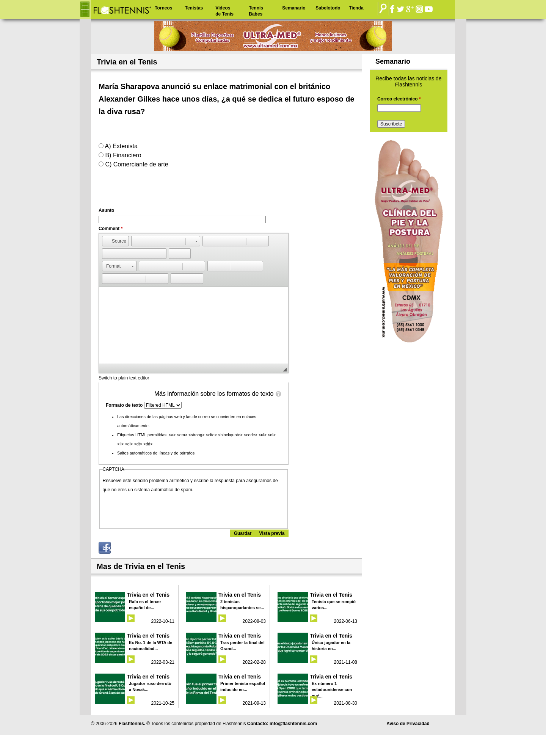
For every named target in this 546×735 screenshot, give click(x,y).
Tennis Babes (256, 11)
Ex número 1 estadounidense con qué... (332, 689)
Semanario (293, 8)
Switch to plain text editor (124, 378)
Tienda (356, 8)
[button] (115, 241)
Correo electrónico (399, 99)
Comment (110, 228)
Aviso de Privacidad (408, 723)
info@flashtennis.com (293, 723)
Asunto (106, 210)
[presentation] (160, 509)
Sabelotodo (327, 8)
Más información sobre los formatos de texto (214, 393)
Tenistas (194, 8)
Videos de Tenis (224, 11)
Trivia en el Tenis (148, 595)
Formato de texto (125, 405)
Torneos (163, 8)
